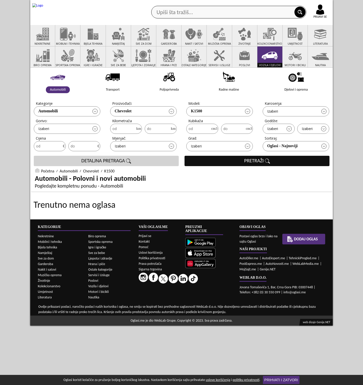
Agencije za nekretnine (193, 40)
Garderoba (45, 323)
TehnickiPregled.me (303, 317)
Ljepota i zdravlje (100, 318)
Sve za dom (46, 318)
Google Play (153, 4)
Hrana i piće (96, 323)
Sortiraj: (271, 157)
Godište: (271, 140)
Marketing (247, 5)
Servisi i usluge (239, 40)
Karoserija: (273, 122)
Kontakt (274, 4)
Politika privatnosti (152, 317)
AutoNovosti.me (277, 323)
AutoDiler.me (248, 317)
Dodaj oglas (317, 40)
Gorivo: (41, 140)
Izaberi (272, 130)
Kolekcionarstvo (49, 345)
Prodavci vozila (146, 40)
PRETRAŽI (257, 180)
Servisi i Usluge (99, 334)
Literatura (45, 356)
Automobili (48, 130)
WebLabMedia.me (305, 323)
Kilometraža (122, 140)
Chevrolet (123, 130)
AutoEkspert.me (273, 317)
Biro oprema (97, 295)
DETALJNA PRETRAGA (106, 180)
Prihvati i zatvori (281, 380)
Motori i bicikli (98, 351)
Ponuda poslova (279, 40)
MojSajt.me (247, 328)
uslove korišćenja (218, 380)
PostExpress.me (250, 323)
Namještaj (45, 312)
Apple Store (185, 4)
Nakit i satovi (47, 329)
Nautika (93, 356)
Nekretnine (46, 295)
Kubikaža (195, 140)
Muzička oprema (50, 334)
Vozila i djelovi (98, 345)
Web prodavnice (105, 40)
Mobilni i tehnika (50, 301)
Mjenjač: (119, 157)
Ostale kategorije (100, 329)
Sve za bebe (96, 312)
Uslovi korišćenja (151, 312)
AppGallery (217, 5)
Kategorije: (44, 122)
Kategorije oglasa (63, 40)
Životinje (44, 340)
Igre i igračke (97, 306)
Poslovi (93, 340)
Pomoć (143, 306)
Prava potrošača (150, 323)
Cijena (41, 157)
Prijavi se (145, 295)
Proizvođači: (122, 122)
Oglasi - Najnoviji (282, 165)
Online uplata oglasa (309, 5)
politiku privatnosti (246, 380)
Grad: (192, 157)
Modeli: (194, 122)
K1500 (196, 130)
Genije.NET (268, 328)
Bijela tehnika (47, 306)
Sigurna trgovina (150, 328)
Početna (47, 190)
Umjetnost (45, 351)
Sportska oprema (100, 301)
